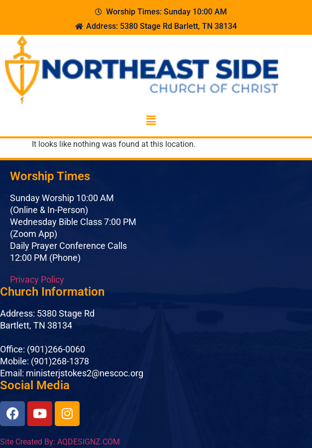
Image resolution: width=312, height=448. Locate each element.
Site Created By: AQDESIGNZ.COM (60, 442)
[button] (150, 120)
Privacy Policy (37, 279)
